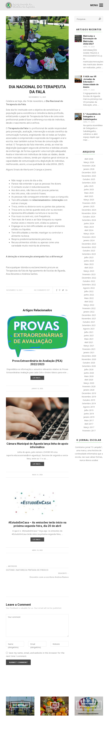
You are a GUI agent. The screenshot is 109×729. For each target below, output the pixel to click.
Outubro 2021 (89, 322)
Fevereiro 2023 (88, 274)
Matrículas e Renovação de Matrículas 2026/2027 (90, 40)
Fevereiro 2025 (88, 203)
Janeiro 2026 (88, 169)
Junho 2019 (89, 413)
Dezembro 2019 (89, 393)
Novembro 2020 (89, 359)
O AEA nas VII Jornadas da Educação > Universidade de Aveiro (91, 81)
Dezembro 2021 (89, 315)
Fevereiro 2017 (88, 430)
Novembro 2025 (89, 176)
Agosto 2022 (89, 288)
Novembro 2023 (89, 247)
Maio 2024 (89, 227)
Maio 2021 (89, 339)
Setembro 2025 (89, 182)
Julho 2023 (88, 257)
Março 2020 (89, 383)
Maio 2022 (89, 298)
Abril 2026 (88, 159)
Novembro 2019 (89, 396)
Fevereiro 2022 (88, 308)
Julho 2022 (88, 291)
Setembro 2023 (89, 254)
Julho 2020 (88, 369)
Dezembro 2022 (89, 277)
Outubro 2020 (89, 362)
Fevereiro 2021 (88, 349)
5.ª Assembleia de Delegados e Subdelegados (92, 117)
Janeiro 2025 (88, 206)
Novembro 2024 (89, 213)
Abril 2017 (88, 424)
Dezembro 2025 (89, 172)
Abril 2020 (88, 379)
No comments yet (42, 290)
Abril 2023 (88, 267)
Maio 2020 (89, 376)
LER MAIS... (37, 378)
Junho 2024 (89, 223)
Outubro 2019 (89, 400)
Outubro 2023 (89, 250)
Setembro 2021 (89, 325)
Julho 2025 (88, 186)
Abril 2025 (88, 196)
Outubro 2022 (89, 281)
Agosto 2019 (89, 407)
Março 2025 (89, 199)
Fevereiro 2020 (88, 386)
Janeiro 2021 (88, 352)
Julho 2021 (88, 332)
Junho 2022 (89, 294)
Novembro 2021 (89, 318)
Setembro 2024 (89, 220)
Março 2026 (89, 162)
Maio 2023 (89, 264)
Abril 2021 (88, 342)
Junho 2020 (89, 373)
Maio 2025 (89, 193)
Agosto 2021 (89, 328)
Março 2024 (89, 233)
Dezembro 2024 (89, 210)
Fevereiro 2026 (88, 165)
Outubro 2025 (89, 179)
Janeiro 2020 (88, 390)
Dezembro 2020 (89, 356)
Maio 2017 (89, 420)
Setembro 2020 (89, 366)
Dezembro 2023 (89, 244)
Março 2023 (89, 271)
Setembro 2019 (89, 403)
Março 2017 (89, 427)
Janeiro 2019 (88, 417)
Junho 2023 (89, 260)
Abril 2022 (88, 301)
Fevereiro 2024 (88, 237)
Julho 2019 (88, 410)
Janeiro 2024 (88, 240)
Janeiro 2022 (88, 311)
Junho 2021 (89, 335)
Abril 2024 (88, 230)
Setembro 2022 (89, 284)
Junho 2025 (89, 189)
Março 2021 (89, 345)
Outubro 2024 (89, 216)
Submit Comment (18, 662)
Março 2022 (89, 305)
